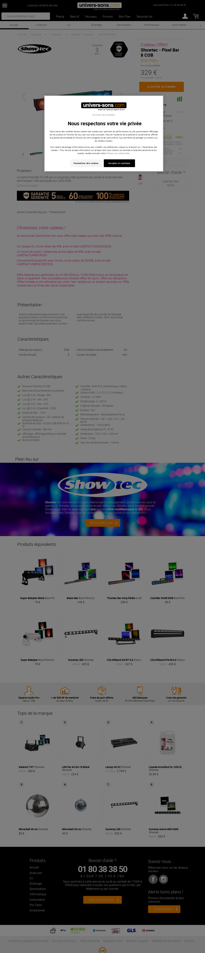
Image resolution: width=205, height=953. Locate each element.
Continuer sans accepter (103, 115)
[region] (103, 133)
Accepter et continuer (119, 163)
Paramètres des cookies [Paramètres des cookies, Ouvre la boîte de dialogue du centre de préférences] (86, 163)
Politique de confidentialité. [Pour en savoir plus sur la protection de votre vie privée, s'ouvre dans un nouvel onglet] (118, 153)
